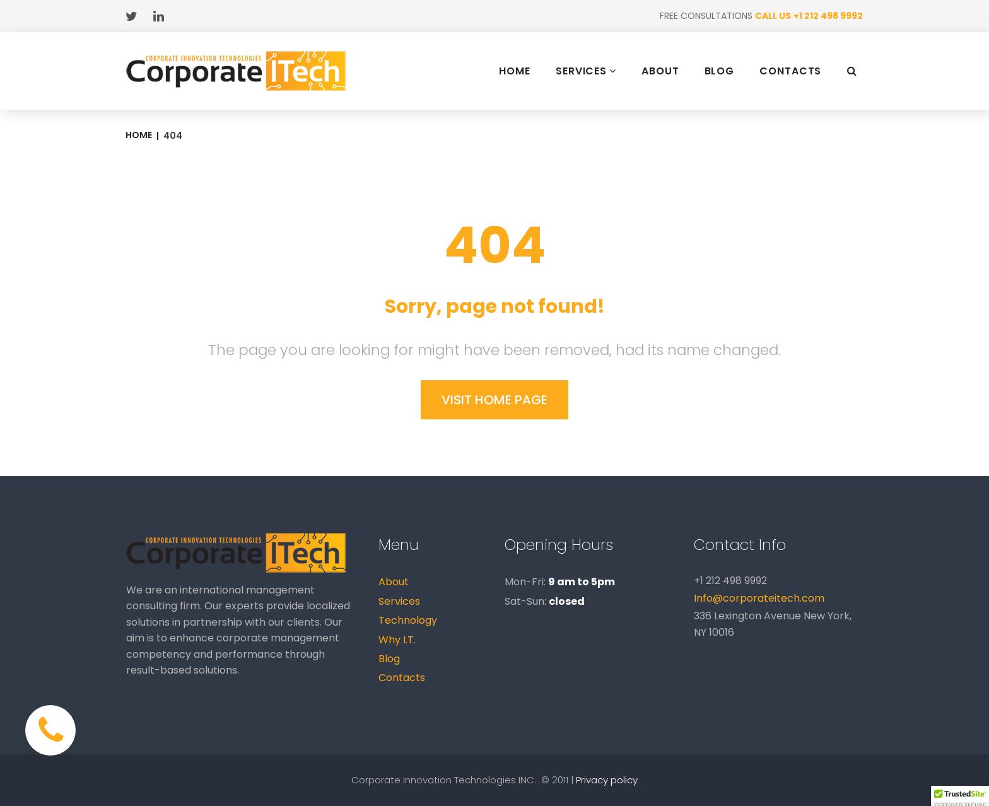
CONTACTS (790, 71)
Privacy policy (607, 779)
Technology (407, 620)
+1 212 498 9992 (828, 15)
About (393, 582)
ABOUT (660, 71)
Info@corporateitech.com (759, 598)
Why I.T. (397, 640)
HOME (514, 71)
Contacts (401, 677)
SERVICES (586, 71)
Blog (389, 658)
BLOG (720, 71)
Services (399, 601)
